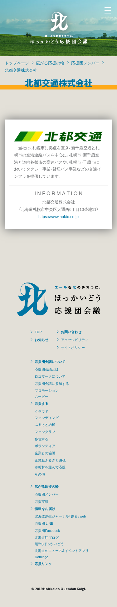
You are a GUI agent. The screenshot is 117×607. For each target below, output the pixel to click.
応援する (41, 403)
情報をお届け (45, 508)
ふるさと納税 (45, 424)
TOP (38, 331)
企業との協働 (45, 452)
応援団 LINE (44, 523)
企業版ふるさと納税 (50, 459)
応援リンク (43, 563)
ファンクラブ (45, 431)
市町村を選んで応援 (50, 466)
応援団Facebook (47, 530)
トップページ (17, 63)
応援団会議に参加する (52, 383)
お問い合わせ (71, 331)
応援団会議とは (47, 368)
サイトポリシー (73, 347)
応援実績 (41, 501)
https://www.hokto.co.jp (58, 216)
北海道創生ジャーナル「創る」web (60, 515)
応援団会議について (50, 361)
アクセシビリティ (74, 339)
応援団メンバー (85, 63)
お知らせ (41, 339)
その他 (40, 474)
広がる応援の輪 (50, 63)
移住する (41, 438)
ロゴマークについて (50, 376)
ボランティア (45, 445)
